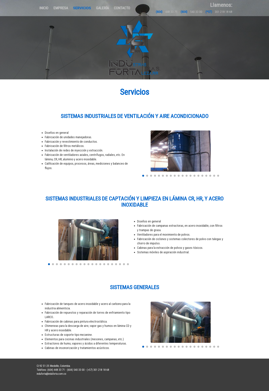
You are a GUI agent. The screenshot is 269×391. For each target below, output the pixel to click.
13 (190, 176)
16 (202, 176)
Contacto (122, 8)
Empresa (60, 8)
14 (194, 176)
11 (183, 176)
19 (214, 176)
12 (187, 176)
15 (198, 176)
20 (218, 176)
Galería (102, 8)
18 (210, 176)
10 (179, 176)
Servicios (82, 8)
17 (206, 176)
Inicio (45, 8)
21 (128, 264)
